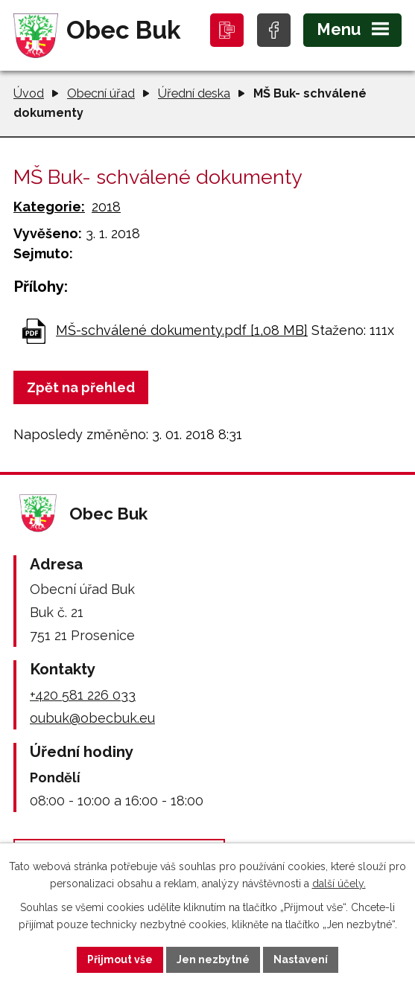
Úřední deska (194, 93)
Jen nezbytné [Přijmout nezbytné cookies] (213, 959)
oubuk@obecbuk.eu (92, 718)
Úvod (28, 93)
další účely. (339, 883)
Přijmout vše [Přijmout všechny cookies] (120, 959)
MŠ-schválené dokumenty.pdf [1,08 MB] (182, 330)
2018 (106, 206)
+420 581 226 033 (83, 695)
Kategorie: (49, 206)
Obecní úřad (101, 93)
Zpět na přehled (81, 387)
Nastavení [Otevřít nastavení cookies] (300, 959)
